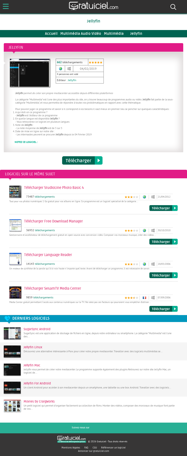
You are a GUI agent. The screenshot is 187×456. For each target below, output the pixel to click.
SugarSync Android (37, 329)
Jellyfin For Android (37, 383)
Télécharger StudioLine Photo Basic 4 (163, 208)
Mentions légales (70, 447)
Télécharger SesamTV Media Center (163, 309)
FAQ (86, 447)
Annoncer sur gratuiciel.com (93, 451)
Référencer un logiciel (113, 447)
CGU (95, 447)
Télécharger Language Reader (163, 275)
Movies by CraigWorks (39, 401)
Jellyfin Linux (33, 347)
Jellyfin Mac (32, 365)
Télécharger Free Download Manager (163, 242)
